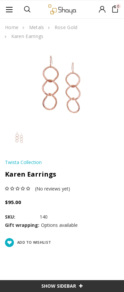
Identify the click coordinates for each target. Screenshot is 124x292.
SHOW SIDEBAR (62, 286)
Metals (36, 27)
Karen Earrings (27, 36)
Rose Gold (66, 27)
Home (12, 27)
